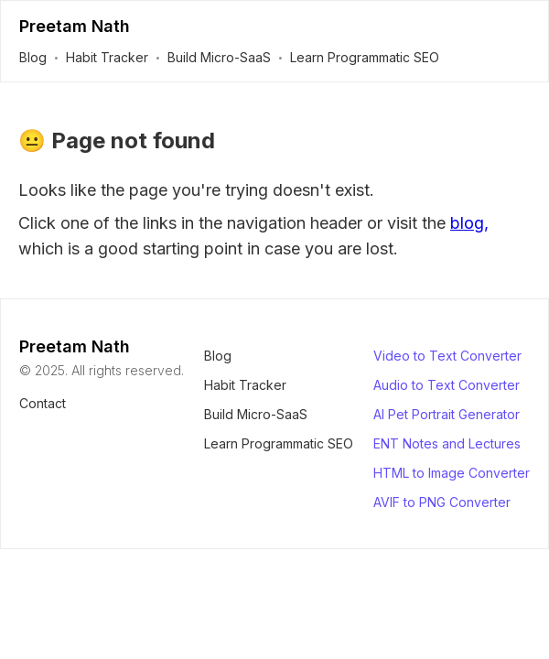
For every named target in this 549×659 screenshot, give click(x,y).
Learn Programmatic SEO (364, 57)
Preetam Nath (74, 26)
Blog (33, 57)
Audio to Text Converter (446, 385)
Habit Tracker (107, 57)
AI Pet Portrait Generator (446, 414)
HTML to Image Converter (451, 473)
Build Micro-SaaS (219, 57)
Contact (42, 403)
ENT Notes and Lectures (447, 443)
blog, (469, 222)
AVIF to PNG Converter (442, 502)
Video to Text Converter (447, 355)
